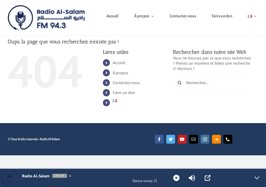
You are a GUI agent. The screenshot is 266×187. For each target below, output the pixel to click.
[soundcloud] (216, 139)
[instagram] (205, 139)
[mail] (193, 139)
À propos (120, 72)
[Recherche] (179, 82)
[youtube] (182, 139)
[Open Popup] (207, 178)
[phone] (227, 139)
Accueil (119, 62)
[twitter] (170, 139)
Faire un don (124, 92)
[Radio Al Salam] (46, 7)
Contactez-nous (126, 82)
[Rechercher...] (212, 82)
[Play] (176, 178)
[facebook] (159, 139)
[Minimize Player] (257, 178)
